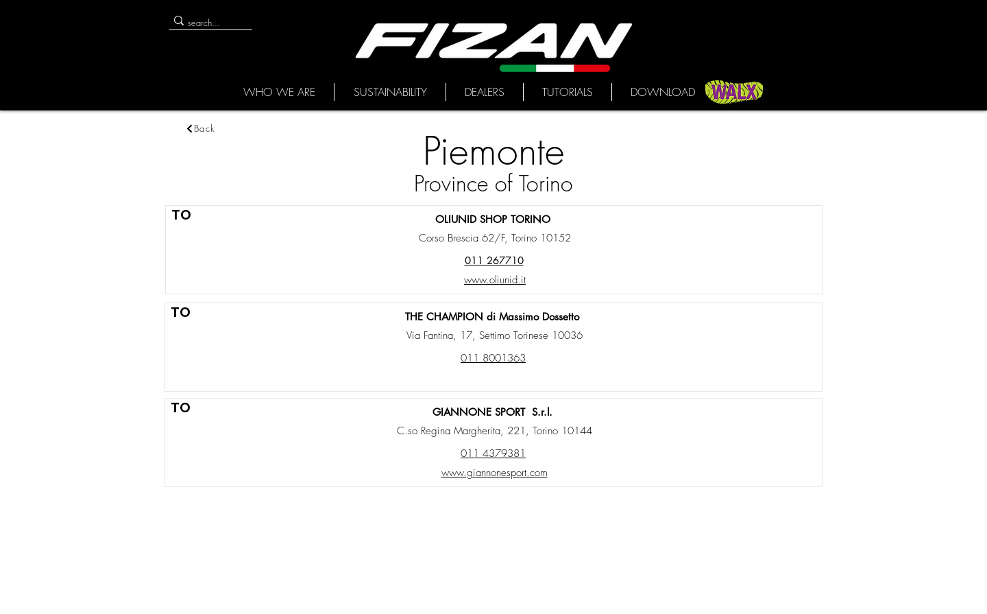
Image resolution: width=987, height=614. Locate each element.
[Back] (200, 128)
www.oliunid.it (495, 280)
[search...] (205, 22)
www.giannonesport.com (494, 473)
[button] (279, 92)
